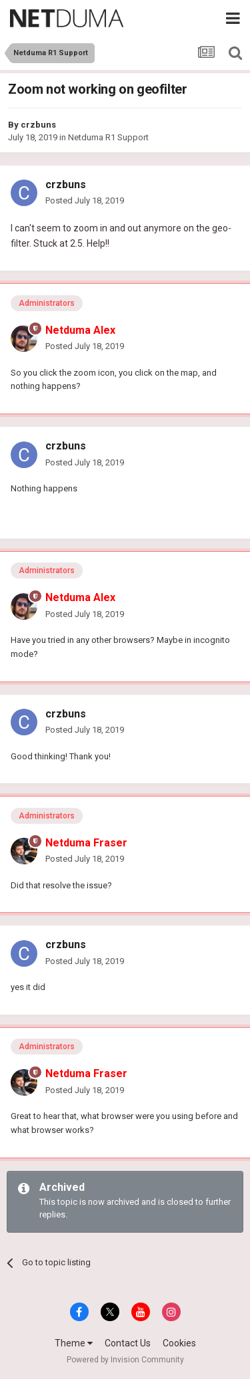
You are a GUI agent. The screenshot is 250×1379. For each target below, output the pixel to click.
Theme (74, 1343)
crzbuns (38, 125)
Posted (84, 200)
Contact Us (128, 1343)
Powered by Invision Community (125, 1359)
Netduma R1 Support (108, 137)
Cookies (179, 1343)
